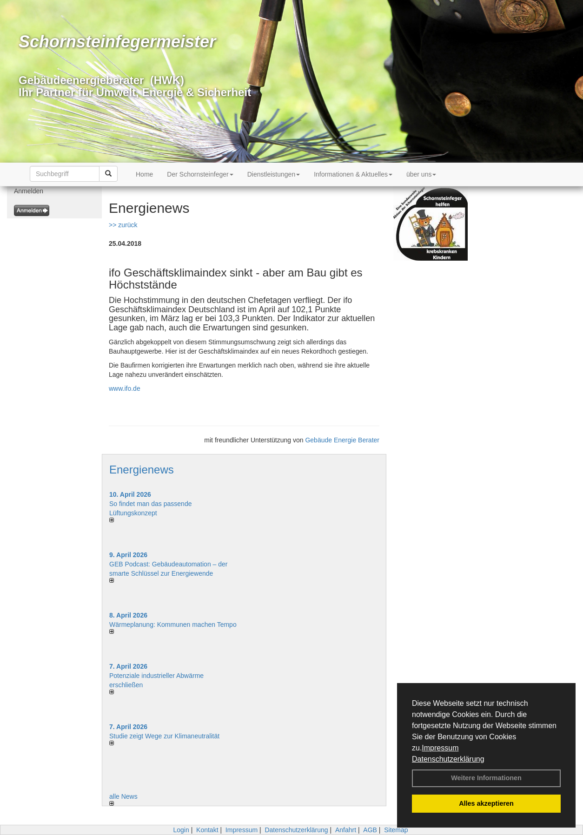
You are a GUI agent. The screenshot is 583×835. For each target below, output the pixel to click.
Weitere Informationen (486, 778)
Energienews (141, 469)
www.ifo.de (124, 388)
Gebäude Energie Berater (342, 440)
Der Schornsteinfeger (200, 174)
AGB (370, 830)
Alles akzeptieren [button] (486, 803)
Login (181, 830)
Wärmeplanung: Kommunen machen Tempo (173, 624)
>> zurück (123, 225)
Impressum (440, 748)
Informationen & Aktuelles (353, 174)
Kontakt (207, 830)
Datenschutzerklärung (448, 759)
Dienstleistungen (273, 174)
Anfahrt (345, 830)
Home (144, 174)
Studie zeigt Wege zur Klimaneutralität (164, 736)
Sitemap (396, 830)
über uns (421, 174)
